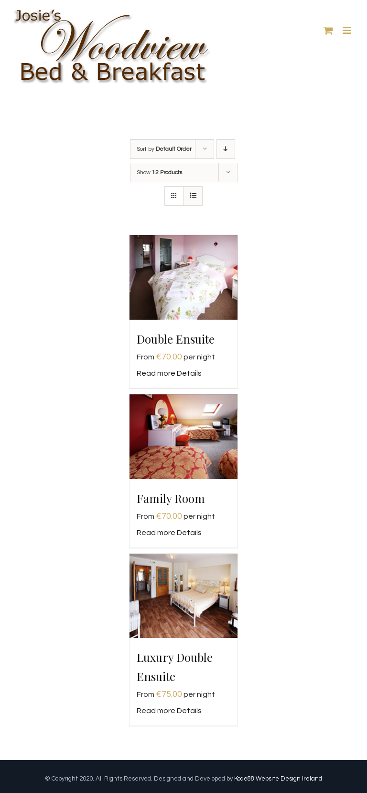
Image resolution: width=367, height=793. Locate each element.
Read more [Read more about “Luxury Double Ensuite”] (156, 711)
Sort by (164, 149)
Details (189, 373)
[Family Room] (184, 436)
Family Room (171, 498)
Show (159, 172)
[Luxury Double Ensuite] (184, 596)
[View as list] (193, 196)
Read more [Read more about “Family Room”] (156, 532)
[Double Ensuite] (184, 277)
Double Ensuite (176, 338)
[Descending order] (225, 149)
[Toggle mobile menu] (348, 30)
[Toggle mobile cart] (328, 30)
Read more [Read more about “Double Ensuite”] (156, 373)
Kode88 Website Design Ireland (278, 778)
